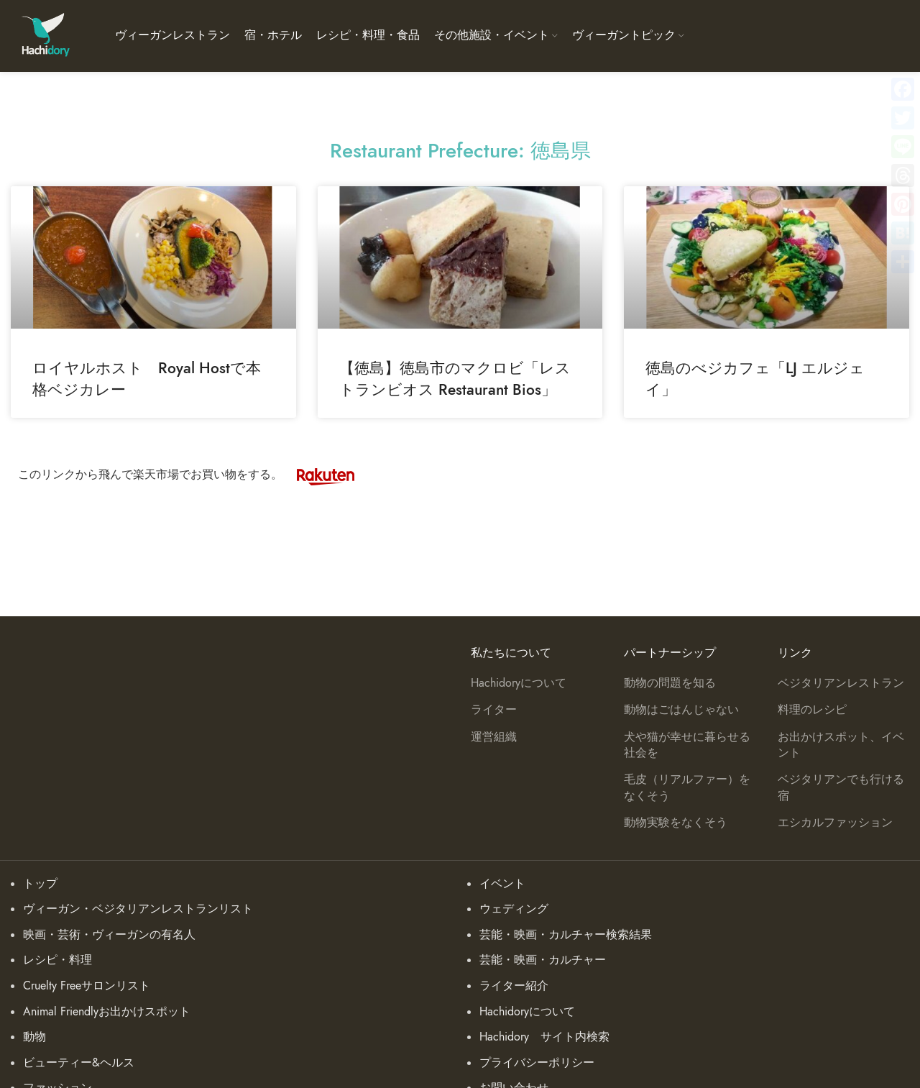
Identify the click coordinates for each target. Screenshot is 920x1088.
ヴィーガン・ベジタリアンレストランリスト (138, 909)
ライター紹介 (513, 986)
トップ (40, 884)
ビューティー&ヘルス (78, 1063)
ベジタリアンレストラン (841, 683)
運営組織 (494, 737)
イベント (502, 884)
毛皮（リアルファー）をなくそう (687, 787)
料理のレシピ (812, 710)
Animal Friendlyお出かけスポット (106, 1012)
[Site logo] (45, 35)
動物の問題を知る (670, 683)
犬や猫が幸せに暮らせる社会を (687, 745)
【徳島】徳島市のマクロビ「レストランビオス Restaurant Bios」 (455, 378)
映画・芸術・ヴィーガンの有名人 (109, 935)
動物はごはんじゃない (681, 710)
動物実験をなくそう (675, 823)
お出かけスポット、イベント (841, 745)
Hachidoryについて (518, 683)
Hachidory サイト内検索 (544, 1037)
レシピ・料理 (57, 960)
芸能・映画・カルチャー (542, 960)
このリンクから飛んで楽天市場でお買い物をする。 (193, 475)
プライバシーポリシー (536, 1063)
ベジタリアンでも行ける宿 (841, 787)
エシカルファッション (835, 823)
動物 (34, 1037)
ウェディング (513, 909)
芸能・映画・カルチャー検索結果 (565, 935)
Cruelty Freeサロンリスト (86, 986)
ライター (494, 710)
